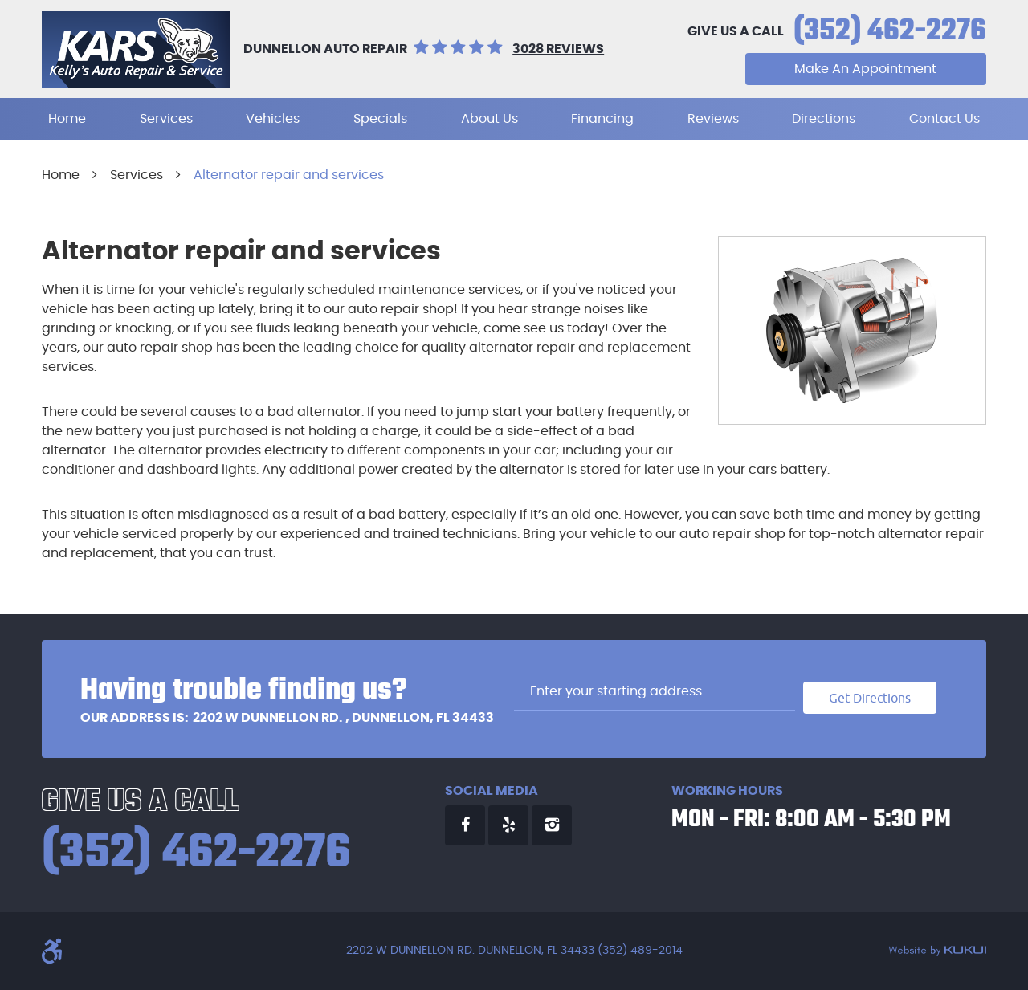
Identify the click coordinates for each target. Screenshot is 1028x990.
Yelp (508, 825)
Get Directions (870, 698)
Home (67, 118)
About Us (489, 118)
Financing (602, 118)
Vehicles (273, 118)
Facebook (465, 825)
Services (166, 118)
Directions (823, 118)
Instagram (552, 825)
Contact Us (944, 118)
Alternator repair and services (289, 175)
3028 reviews (558, 49)
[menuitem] (67, 119)
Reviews (713, 118)
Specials (380, 118)
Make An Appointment (865, 69)
